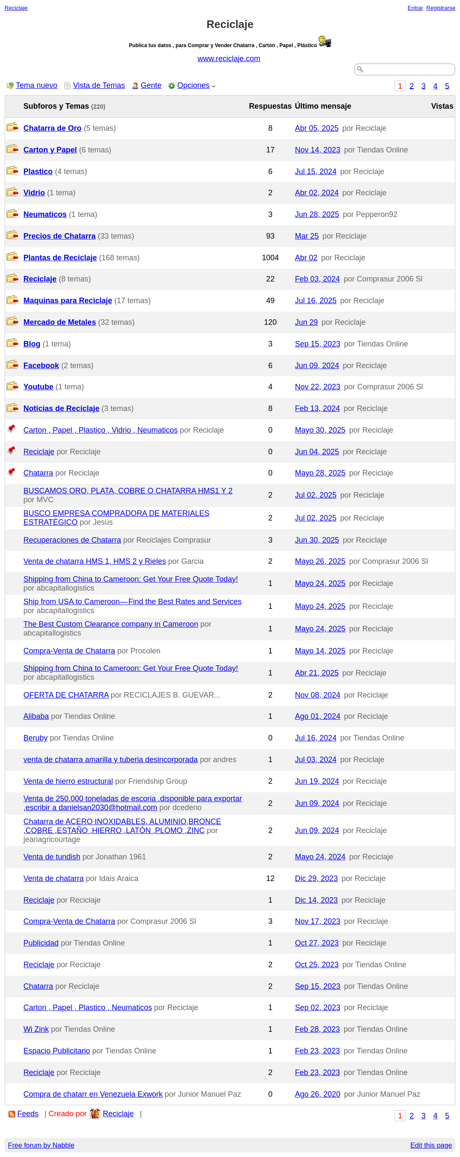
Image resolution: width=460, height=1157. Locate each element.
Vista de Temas (99, 85)
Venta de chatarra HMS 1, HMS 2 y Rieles (94, 561)
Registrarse (441, 8)
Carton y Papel (50, 150)
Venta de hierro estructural (68, 781)
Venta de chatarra (53, 878)
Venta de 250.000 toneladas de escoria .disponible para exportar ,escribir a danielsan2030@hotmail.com (132, 803)
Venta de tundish (51, 857)
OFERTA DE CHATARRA (66, 695)
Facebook (41, 365)
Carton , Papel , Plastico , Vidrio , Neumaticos (100, 430)
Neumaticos (45, 214)
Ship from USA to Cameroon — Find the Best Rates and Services (132, 601)
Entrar (415, 8)
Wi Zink (36, 1029)
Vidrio (34, 193)
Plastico (38, 171)
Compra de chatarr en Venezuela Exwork (92, 1094)
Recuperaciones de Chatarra (72, 540)
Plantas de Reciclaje (60, 257)
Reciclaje (16, 8)
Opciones (193, 85)
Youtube (38, 387)
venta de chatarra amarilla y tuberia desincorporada (110, 759)
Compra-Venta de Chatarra (69, 651)
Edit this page (431, 1145)
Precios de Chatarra (59, 236)
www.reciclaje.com (229, 58)
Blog (31, 344)
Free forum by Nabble (41, 1145)
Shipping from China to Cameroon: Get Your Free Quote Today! (130, 579)
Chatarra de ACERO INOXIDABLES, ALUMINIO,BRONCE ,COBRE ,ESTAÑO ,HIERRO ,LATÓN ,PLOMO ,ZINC (122, 826)
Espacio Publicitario (56, 1051)
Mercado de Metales (59, 322)
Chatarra (38, 473)
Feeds (28, 1113)
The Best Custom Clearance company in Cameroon (110, 624)
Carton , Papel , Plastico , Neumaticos (87, 1007)
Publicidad (41, 943)
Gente (151, 85)
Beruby (35, 738)
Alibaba (36, 716)
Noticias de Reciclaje (61, 408)
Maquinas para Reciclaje (67, 300)
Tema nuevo (36, 85)
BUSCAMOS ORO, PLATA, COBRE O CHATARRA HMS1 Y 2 (127, 491)
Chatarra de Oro (52, 128)
